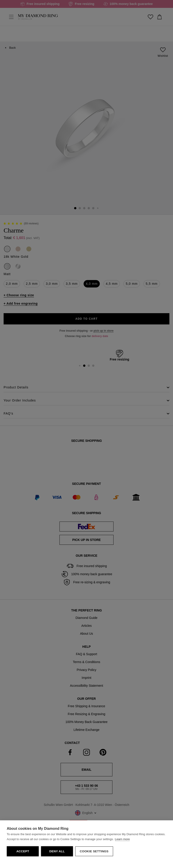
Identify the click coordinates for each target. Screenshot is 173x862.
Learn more (122, 839)
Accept (22, 851)
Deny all (57, 851)
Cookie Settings (94, 851)
